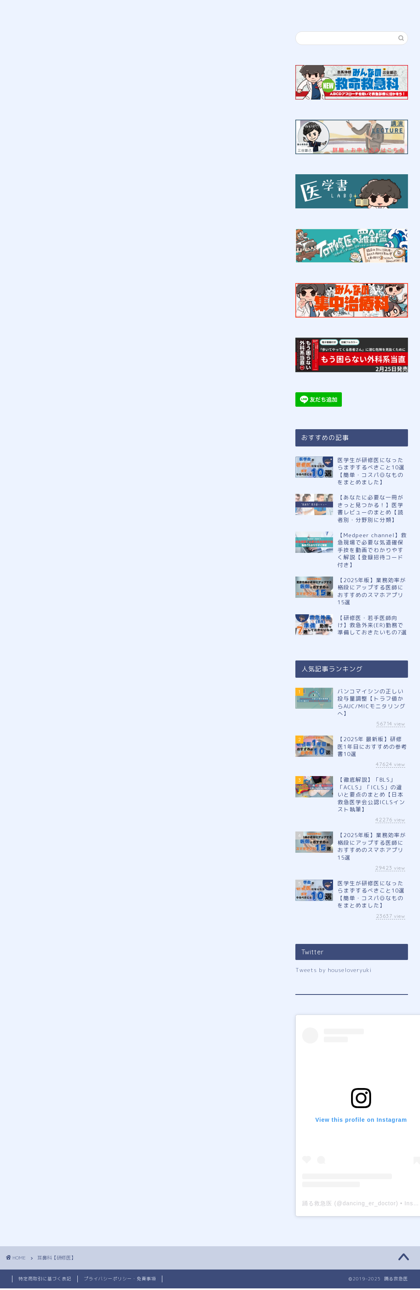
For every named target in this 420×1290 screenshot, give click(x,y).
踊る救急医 (317, 1203)
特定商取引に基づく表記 (44, 1279)
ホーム (40, 10)
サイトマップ (295, 10)
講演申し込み (232, 10)
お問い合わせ (358, 10)
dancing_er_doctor (369, 1203)
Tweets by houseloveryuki (333, 970)
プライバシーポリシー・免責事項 (120, 1279)
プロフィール (102, 10)
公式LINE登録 (167, 10)
